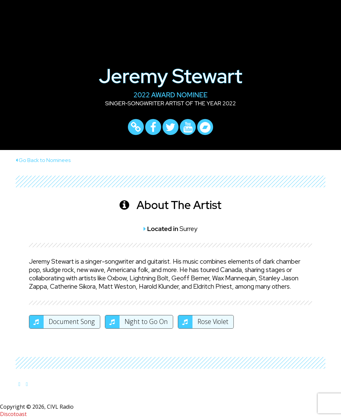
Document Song (62, 321)
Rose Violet (203, 321)
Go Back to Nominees (43, 160)
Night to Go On (136, 321)
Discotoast (13, 414)
